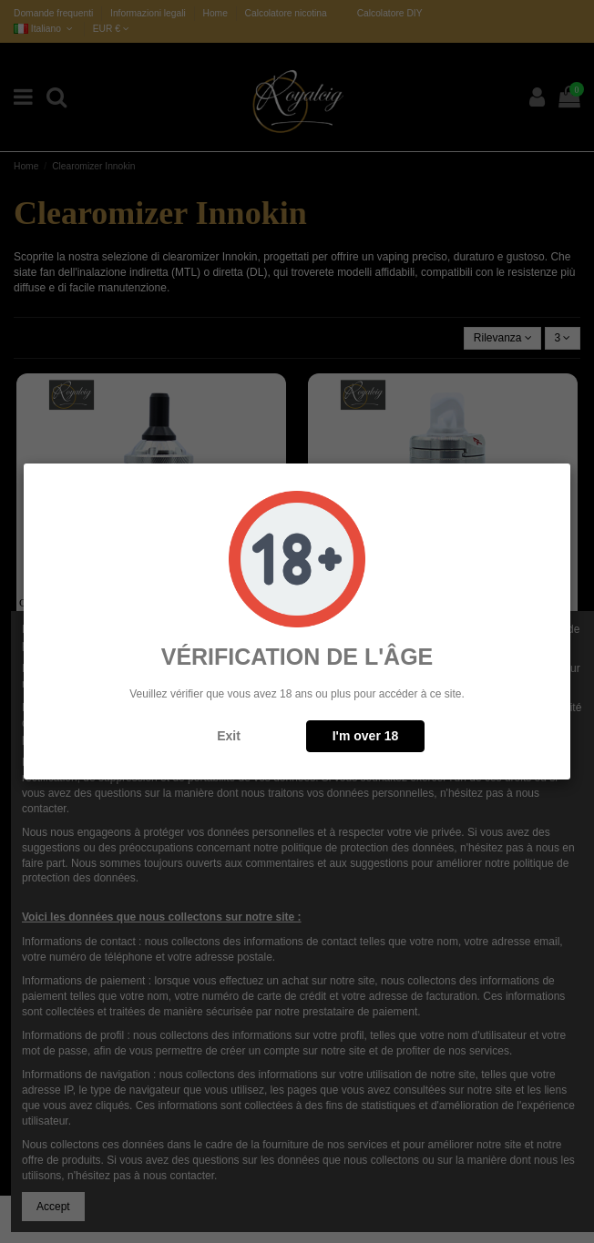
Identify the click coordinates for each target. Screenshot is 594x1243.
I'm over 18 (366, 735)
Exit (229, 735)
